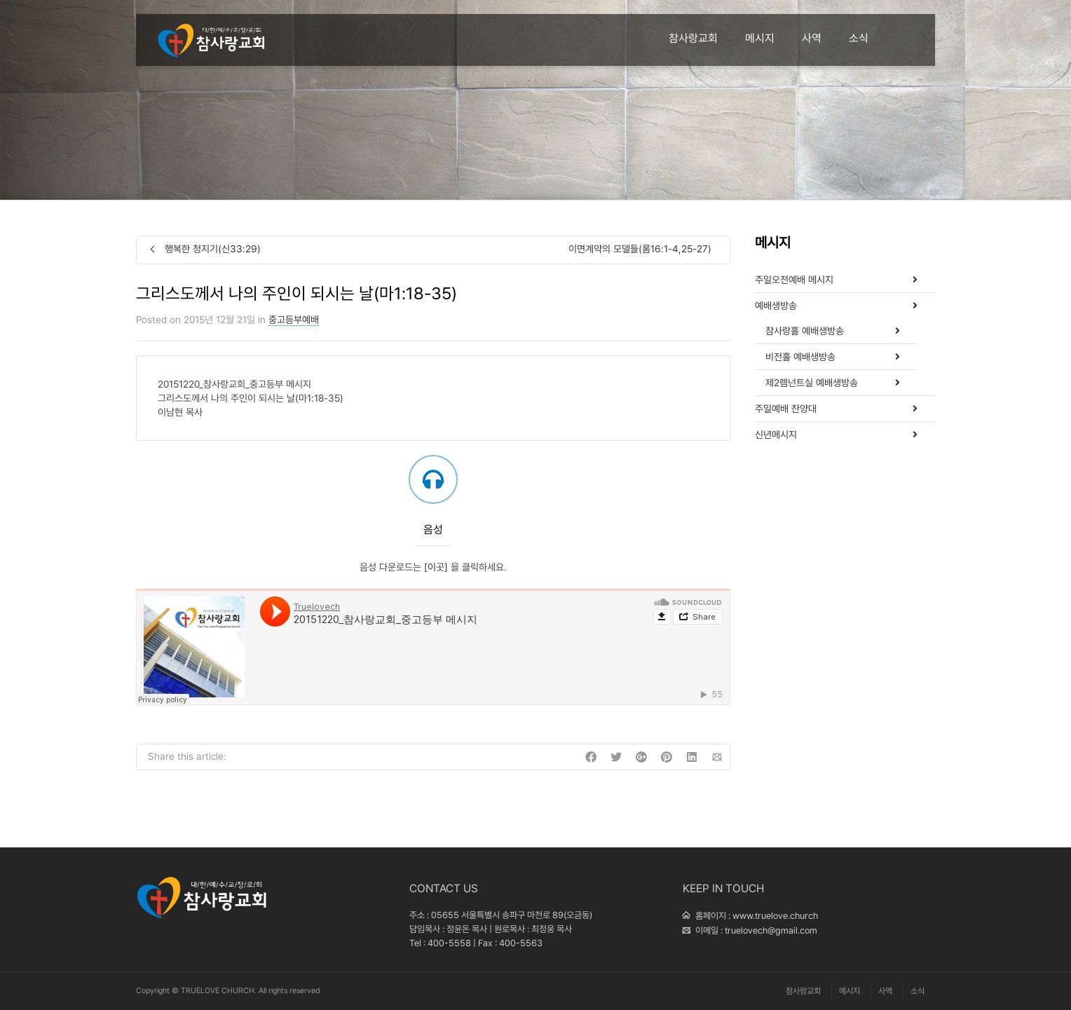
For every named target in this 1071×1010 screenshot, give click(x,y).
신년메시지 (776, 434)
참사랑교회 (693, 38)
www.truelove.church (775, 915)
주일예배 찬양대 (786, 408)
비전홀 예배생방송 (800, 356)
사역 (811, 38)
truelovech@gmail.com (771, 930)
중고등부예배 (293, 319)
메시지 (760, 38)
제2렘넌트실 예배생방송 (811, 382)
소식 (858, 38)
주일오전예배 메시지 (794, 279)
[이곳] (436, 567)
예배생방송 (776, 305)
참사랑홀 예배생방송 (804, 330)
